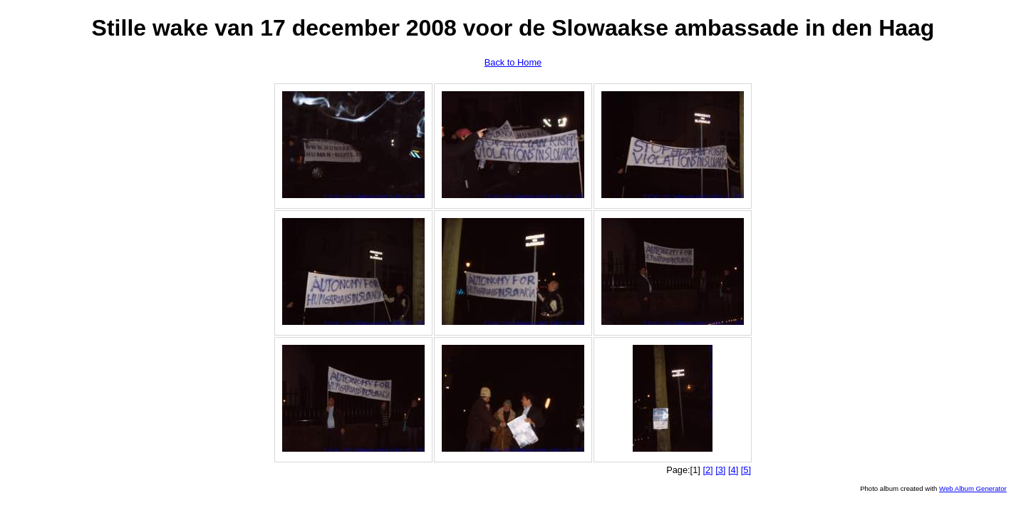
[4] (733, 470)
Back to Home (513, 62)
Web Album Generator (973, 488)
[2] (707, 470)
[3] (720, 470)
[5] (746, 470)
